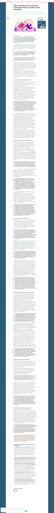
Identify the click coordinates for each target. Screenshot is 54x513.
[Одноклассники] (8, 18)
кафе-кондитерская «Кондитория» (23, 328)
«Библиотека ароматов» (27, 81)
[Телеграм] (38, 19)
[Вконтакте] (7, 18)
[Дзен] (42, 19)
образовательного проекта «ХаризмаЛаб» (23, 411)
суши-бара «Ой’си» (25, 300)
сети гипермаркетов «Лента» (19, 168)
